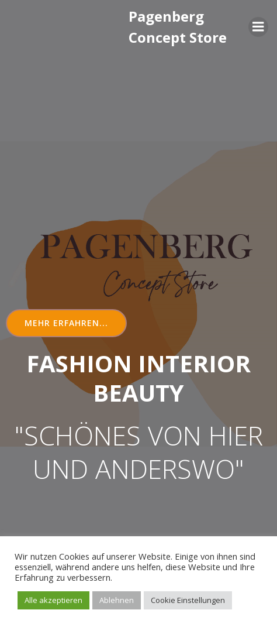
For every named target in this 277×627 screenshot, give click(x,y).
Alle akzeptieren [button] (53, 600)
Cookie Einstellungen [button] (188, 600)
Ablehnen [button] (116, 600)
